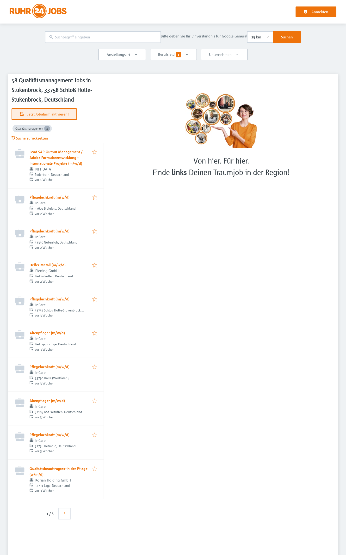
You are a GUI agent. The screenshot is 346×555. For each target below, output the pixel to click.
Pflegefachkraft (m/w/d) (49, 197)
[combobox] (103, 37)
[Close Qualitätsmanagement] (47, 128)
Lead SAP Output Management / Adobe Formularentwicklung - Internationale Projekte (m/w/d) (56, 157)
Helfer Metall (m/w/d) (48, 264)
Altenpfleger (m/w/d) (47, 332)
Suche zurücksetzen (30, 138)
